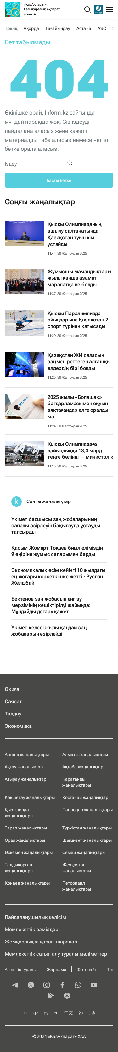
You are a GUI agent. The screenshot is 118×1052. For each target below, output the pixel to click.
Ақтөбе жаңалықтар (82, 766)
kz (25, 1012)
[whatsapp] (78, 985)
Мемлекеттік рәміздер (31, 929)
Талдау (13, 714)
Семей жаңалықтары (83, 852)
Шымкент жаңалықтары (87, 840)
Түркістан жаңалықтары (87, 827)
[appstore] (67, 996)
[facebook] (62, 985)
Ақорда (31, 28)
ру (46, 1012)
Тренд (11, 28)
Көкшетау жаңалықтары (30, 797)
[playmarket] (51, 996)
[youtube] (94, 985)
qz (35, 1012)
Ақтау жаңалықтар (24, 766)
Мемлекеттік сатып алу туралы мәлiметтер (56, 954)
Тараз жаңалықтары (26, 827)
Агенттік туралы (21, 969)
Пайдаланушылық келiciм (35, 917)
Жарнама (56, 969)
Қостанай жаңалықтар (85, 797)
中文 (68, 1012)
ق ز (91, 1012)
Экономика (18, 726)
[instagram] (46, 985)
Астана (83, 28)
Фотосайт (87, 969)
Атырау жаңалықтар (25, 779)
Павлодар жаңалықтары (87, 809)
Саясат (13, 701)
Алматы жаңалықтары (85, 754)
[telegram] (15, 985)
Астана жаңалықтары (27, 754)
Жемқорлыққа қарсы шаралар (41, 942)
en (56, 1012)
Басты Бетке (59, 180)
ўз (81, 1012)
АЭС (102, 28)
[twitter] (31, 985)
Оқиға (12, 689)
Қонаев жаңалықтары (27, 882)
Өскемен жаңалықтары (29, 852)
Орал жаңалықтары (25, 840)
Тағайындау (57, 28)
